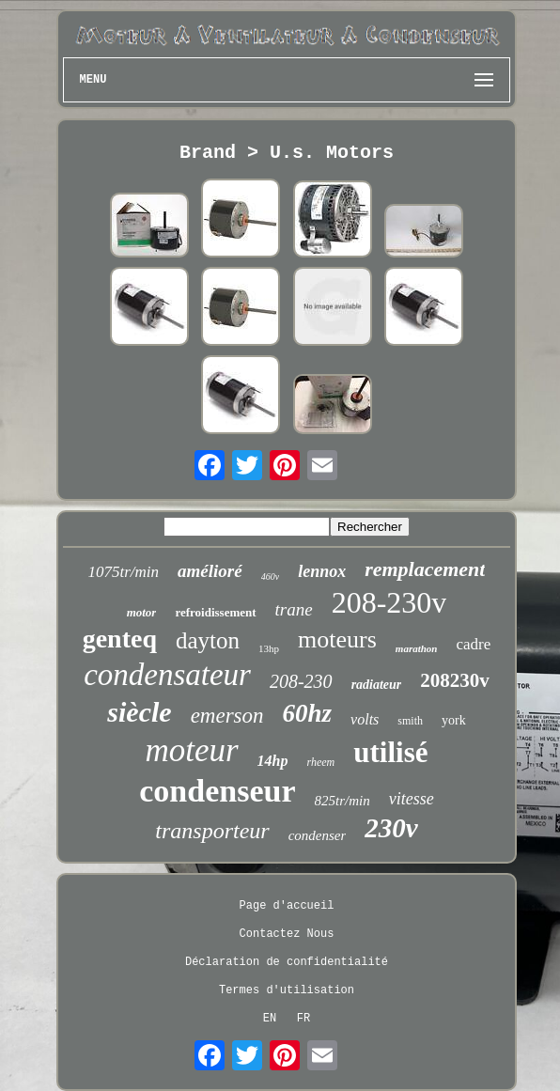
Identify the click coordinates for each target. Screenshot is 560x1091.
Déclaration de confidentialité (286, 962)
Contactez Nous (287, 934)
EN (269, 1018)
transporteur (212, 830)
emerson (227, 715)
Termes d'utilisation (286, 990)
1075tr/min (124, 572)
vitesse (411, 798)
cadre (473, 644)
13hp (268, 648)
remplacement (425, 569)
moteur (191, 750)
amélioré (210, 571)
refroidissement (215, 612)
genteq (120, 638)
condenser (317, 835)
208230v (455, 680)
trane (294, 609)
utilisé (390, 752)
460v (270, 576)
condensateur (167, 675)
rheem (321, 762)
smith (410, 720)
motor (142, 612)
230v (391, 828)
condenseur (217, 790)
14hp (272, 761)
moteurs (337, 639)
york (454, 720)
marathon (417, 648)
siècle (139, 711)
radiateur (376, 685)
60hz (308, 713)
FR (303, 1018)
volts (364, 719)
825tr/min (342, 800)
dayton (208, 640)
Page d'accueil (287, 905)
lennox (322, 571)
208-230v (389, 602)
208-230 (301, 681)
